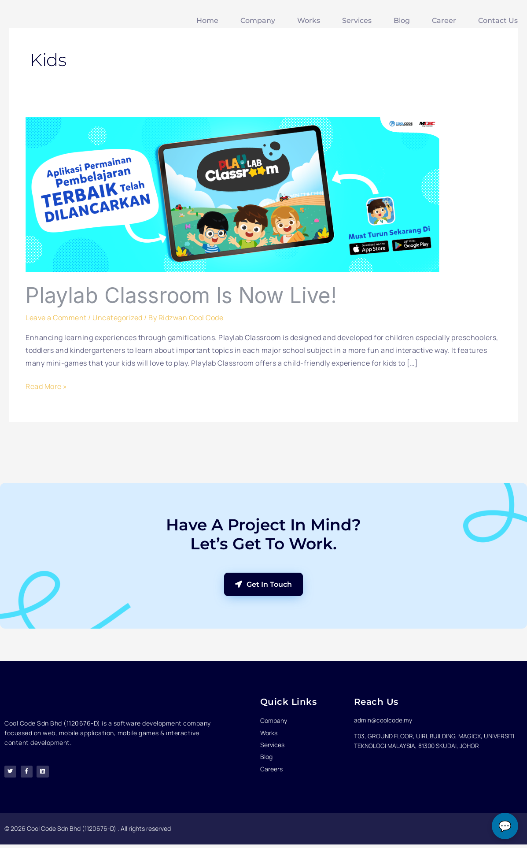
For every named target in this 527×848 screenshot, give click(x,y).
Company (257, 20)
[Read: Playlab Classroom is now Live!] (232, 194)
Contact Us (498, 20)
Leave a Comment (56, 317)
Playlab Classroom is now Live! (181, 295)
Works (308, 20)
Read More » (46, 385)
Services (357, 20)
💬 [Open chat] (505, 826)
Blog (402, 20)
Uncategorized (117, 317)
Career (444, 20)
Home (207, 20)
